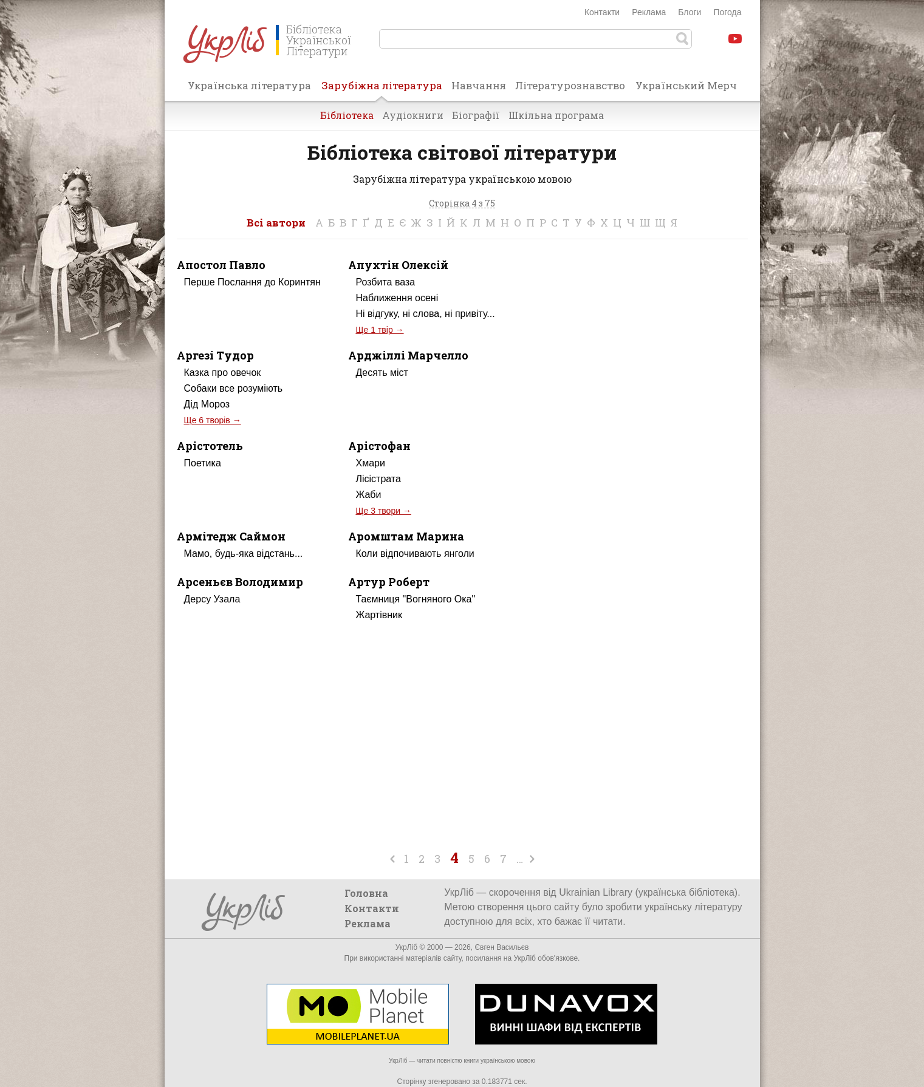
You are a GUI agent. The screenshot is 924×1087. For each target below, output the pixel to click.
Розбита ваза (385, 282)
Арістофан (379, 445)
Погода (727, 12)
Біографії (476, 115)
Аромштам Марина (406, 536)
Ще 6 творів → (212, 420)
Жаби (368, 494)
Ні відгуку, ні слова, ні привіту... (425, 313)
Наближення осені (396, 298)
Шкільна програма (556, 115)
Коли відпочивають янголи (414, 553)
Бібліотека (347, 115)
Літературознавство (570, 85)
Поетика (202, 463)
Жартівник (378, 615)
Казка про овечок (222, 372)
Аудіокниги (412, 115)
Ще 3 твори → (383, 511)
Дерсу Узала (212, 599)
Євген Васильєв (501, 947)
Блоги (689, 12)
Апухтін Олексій (398, 264)
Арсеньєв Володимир (240, 581)
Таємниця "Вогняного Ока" (415, 599)
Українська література (249, 85)
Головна (366, 893)
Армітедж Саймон (231, 536)
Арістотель (210, 445)
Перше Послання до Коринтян (252, 282)
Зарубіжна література (381, 89)
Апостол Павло (221, 264)
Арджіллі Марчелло (408, 355)
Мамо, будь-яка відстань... (243, 553)
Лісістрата (377, 479)
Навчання (478, 85)
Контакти (602, 12)
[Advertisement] (646, 361)
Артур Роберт (388, 581)
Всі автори (276, 223)
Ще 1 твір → (379, 330)
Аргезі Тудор (215, 355)
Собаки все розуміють (233, 388)
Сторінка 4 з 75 (462, 203)
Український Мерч (686, 85)
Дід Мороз (207, 404)
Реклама (649, 12)
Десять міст (381, 372)
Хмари (370, 463)
